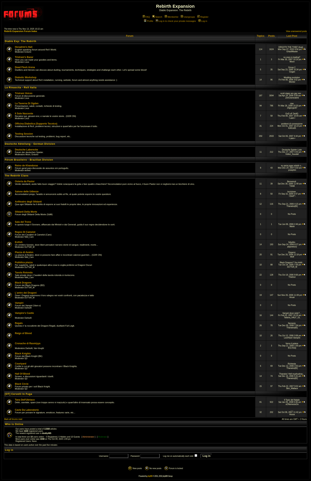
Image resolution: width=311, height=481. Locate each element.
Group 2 (291, 67)
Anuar (292, 297)
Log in (202, 21)
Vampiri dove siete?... (291, 313)
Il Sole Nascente (24, 113)
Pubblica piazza (24, 262)
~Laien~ (292, 118)
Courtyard (20, 363)
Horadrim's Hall (23, 47)
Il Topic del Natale (292, 400)
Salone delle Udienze (26, 191)
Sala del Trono (23, 222)
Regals (19, 323)
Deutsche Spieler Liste (292, 150)
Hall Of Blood (22, 373)
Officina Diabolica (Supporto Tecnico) (36, 123)
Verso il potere (291, 343)
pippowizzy (292, 247)
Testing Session (24, 133)
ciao (292, 103)
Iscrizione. (291, 192)
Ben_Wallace (292, 388)
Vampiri (19, 303)
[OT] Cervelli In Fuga (18, 394)
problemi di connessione (291, 124)
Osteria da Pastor (25, 181)
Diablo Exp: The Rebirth (20, 41)
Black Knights (23, 353)
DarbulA (28, 308)
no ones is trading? (291, 57)
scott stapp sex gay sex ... (291, 93)
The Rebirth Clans (17, 175)
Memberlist (171, 17)
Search (157, 17)
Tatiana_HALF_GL (292, 317)
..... (291, 410)
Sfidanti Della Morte (26, 211)
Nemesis (292, 323)
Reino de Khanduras (26, 165)
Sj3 (25, 358)
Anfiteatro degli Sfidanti (28, 201)
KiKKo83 (292, 128)
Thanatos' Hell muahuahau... (292, 374)
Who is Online (14, 424)
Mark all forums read (13, 419)
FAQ (146, 17)
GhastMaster (292, 51)
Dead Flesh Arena (25, 67)
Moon (292, 62)
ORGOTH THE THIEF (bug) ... (291, 47)
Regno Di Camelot (25, 232)
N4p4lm (291, 242)
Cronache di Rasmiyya (27, 343)
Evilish (19, 242)
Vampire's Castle (24, 313)
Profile (148, 21)
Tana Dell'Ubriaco (25, 399)
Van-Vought (39, 348)
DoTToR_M (29, 247)
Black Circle (22, 384)
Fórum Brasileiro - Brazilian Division (29, 159)
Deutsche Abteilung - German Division (30, 144)
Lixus (26, 62)
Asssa (292, 414)
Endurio (27, 52)
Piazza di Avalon (24, 252)
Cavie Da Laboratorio (27, 410)
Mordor (292, 82)
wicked (27, 170)
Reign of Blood (23, 333)
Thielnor (292, 277)
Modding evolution (292, 77)
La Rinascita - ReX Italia (20, 87)
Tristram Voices (24, 93)
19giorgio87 (292, 108)
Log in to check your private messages (176, 21)
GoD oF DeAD (291, 114)
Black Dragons (23, 282)
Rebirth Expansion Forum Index (20, 31)
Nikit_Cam (29, 237)
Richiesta (292, 364)
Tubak (292, 186)
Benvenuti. (292, 181)
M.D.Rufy (292, 348)
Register (202, 17)
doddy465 (46, 433)
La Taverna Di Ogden (26, 103)
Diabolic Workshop (25, 77)
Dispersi (291, 252)
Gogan (292, 72)
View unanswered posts (296, 31)
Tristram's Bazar (24, 57)
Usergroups (188, 17)
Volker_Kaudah (292, 154)
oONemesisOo (292, 404)
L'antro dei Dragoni (26, 292)
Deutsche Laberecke (26, 149)
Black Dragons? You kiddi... (292, 262)
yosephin (292, 170)
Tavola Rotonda (24, 272)
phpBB (149, 476)
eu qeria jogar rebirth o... (292, 166)
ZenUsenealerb (292, 98)
